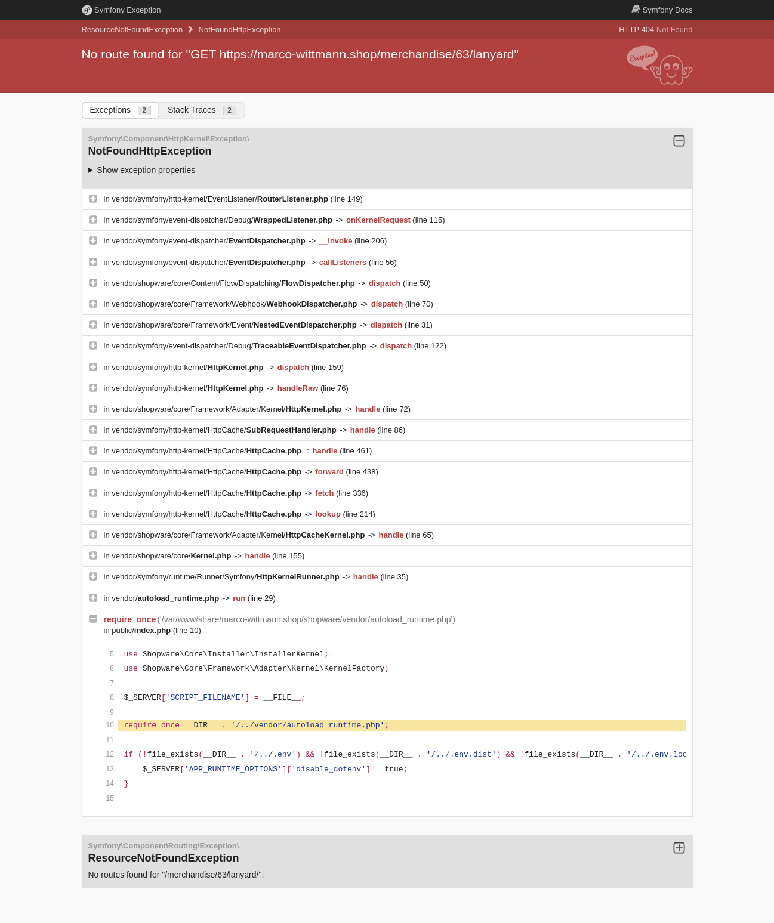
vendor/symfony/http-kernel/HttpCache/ (225, 429)
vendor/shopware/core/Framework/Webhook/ (235, 304)
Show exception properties (146, 170)
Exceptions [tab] (120, 110)
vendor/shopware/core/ (172, 555)
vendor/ (166, 598)
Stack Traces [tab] (202, 110)
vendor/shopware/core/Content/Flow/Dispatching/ (234, 283)
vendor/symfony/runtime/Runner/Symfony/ (226, 576)
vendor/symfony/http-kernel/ (189, 367)
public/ (142, 630)
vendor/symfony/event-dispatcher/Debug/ (223, 219)
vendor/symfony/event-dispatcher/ (209, 240)
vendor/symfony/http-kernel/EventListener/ (221, 199)
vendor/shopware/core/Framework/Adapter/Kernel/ (228, 409)
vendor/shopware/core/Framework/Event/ (235, 324)
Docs (661, 9)
